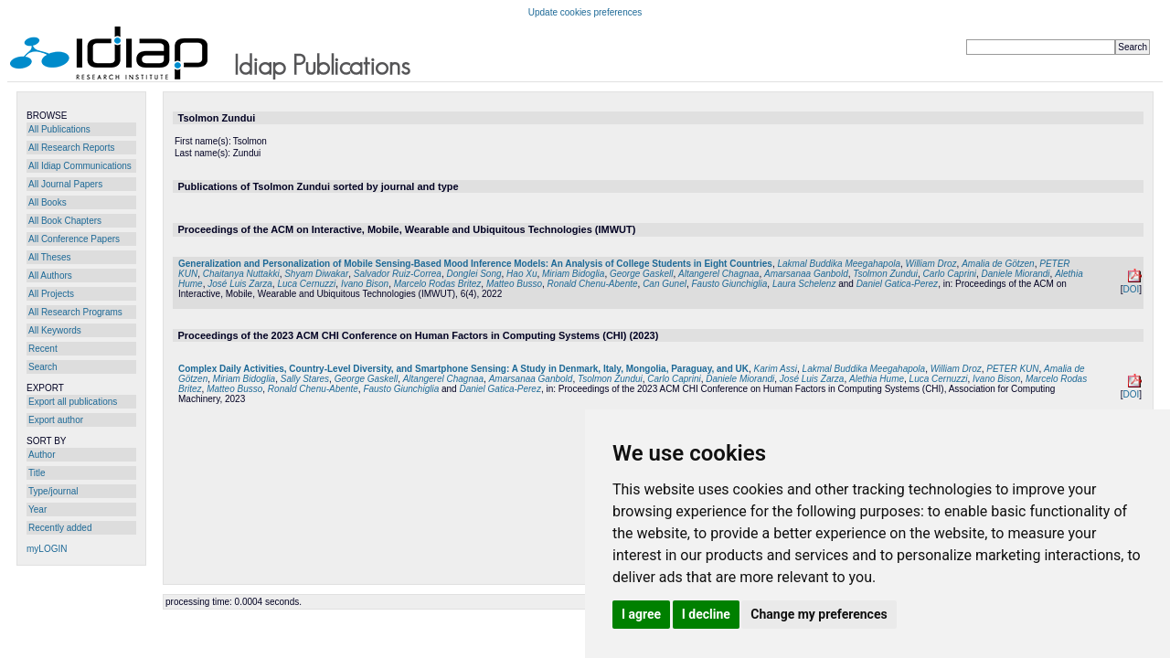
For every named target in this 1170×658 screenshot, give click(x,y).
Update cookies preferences (585, 12)
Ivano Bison (364, 284)
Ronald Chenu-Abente (593, 284)
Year (37, 509)
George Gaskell (641, 274)
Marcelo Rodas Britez (438, 284)
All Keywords (54, 330)
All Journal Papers (65, 184)
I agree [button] (641, 614)
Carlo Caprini (949, 274)
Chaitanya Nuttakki (241, 274)
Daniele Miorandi (1016, 274)
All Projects (51, 294)
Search (43, 367)
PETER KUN (1012, 369)
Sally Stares (305, 379)
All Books (47, 202)
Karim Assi (775, 369)
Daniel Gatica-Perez (897, 284)
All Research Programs (75, 312)
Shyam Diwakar (316, 274)
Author (41, 455)
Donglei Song (474, 274)
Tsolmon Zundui (885, 274)
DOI (1130, 289)
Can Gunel (664, 284)
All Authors (50, 276)
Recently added (60, 528)
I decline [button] (706, 614)
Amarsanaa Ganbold (806, 274)
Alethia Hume (876, 379)
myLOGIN (47, 549)
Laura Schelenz (804, 284)
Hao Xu (521, 274)
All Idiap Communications (80, 166)
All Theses (49, 257)
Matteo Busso (514, 284)
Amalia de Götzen (998, 264)
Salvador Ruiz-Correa (397, 274)
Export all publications (72, 402)
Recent (43, 349)
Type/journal (53, 491)
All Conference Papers (74, 239)
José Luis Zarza (239, 284)
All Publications (59, 129)
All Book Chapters (64, 221)
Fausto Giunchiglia (730, 284)
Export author (55, 420)
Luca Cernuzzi (306, 284)
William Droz (931, 264)
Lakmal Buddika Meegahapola (838, 264)
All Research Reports (71, 148)
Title (37, 473)
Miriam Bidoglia (573, 274)
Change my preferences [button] (818, 614)
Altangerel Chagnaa (718, 274)
